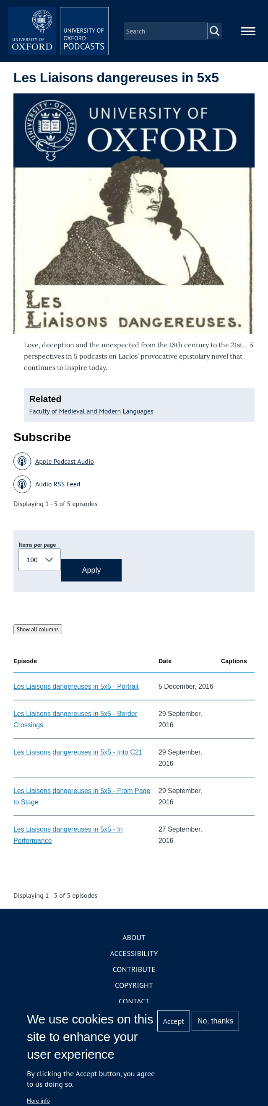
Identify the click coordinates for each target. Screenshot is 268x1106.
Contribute (133, 969)
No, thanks (216, 1021)
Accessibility (134, 953)
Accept (174, 1021)
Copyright (134, 985)
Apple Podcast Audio (64, 461)
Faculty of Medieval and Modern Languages (91, 411)
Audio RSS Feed (57, 484)
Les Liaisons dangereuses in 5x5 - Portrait (76, 686)
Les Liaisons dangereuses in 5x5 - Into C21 (78, 752)
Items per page (37, 544)
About (134, 937)
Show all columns (38, 629)
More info (38, 1100)
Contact (134, 1001)
